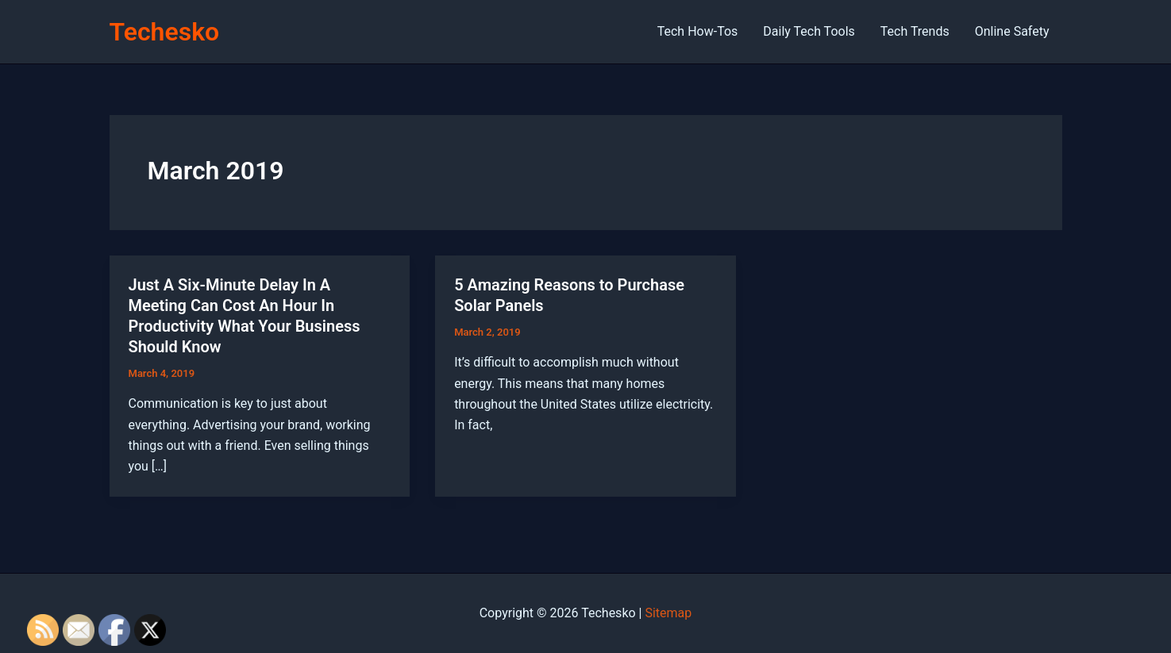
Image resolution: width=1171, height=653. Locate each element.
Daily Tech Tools (808, 31)
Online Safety (1012, 31)
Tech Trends (915, 31)
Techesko (165, 32)
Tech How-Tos (697, 31)
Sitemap (668, 612)
